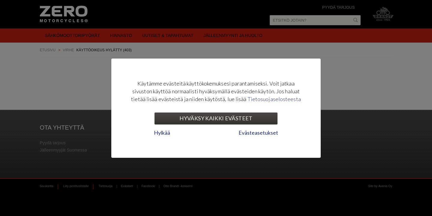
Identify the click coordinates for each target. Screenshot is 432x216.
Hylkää (162, 132)
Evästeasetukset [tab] (258, 132)
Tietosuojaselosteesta (274, 99)
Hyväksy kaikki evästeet (215, 118)
